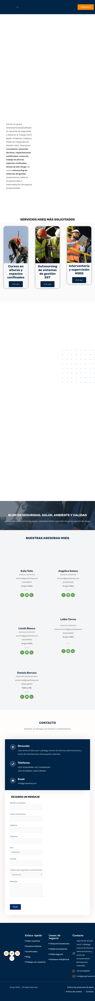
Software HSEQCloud (59, 959)
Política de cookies (74, 992)
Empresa (26, 839)
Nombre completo (26, 806)
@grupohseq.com (74, 629)
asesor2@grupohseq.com (68, 578)
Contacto (90, 992)
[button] (17, 7)
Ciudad (26, 862)
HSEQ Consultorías (58, 949)
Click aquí (16, 284)
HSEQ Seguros (56, 954)
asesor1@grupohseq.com (27, 578)
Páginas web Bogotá (10, 995)
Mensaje (26, 888)
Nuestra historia (33, 946)
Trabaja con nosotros (35, 962)
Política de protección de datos (80, 987)
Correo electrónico (26, 817)
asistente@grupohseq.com (27, 680)
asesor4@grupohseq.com (27, 636)
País (26, 851)
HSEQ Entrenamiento (59, 943)
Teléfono (26, 828)
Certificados (31, 951)
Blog (27, 957)
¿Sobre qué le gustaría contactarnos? (26, 873)
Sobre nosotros (32, 941)
